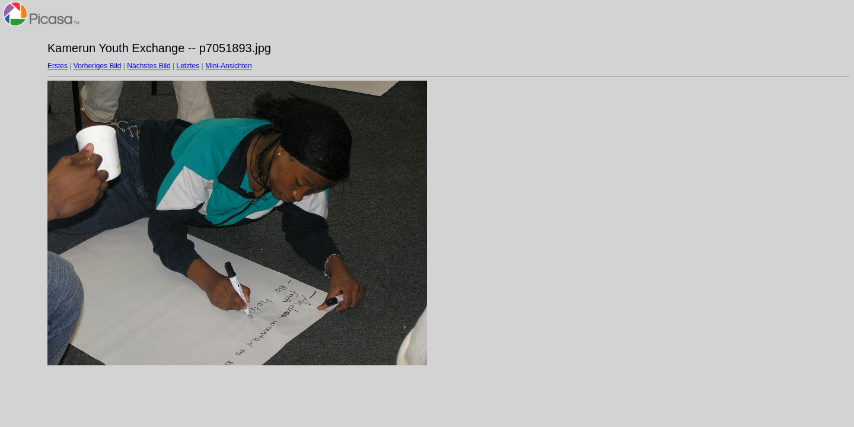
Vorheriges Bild (98, 66)
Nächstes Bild (148, 66)
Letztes (188, 66)
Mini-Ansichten (228, 66)
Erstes (57, 66)
